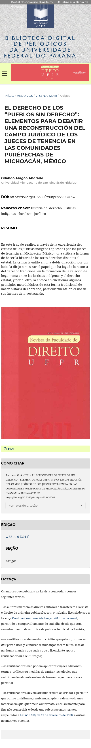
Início (9, 95)
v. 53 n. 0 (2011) (46, 95)
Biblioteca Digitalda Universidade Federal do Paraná (40, 47)
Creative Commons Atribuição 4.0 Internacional (44, 618)
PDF (11, 448)
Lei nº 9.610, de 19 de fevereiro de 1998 (46, 715)
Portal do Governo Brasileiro (32, 2)
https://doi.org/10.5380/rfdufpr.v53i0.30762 (43, 197)
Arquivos (25, 95)
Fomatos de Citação (23, 505)
